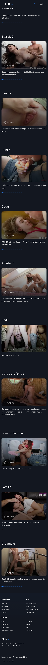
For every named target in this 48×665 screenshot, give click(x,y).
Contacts (4, 612)
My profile (5, 606)
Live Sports (5, 627)
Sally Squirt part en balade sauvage (16, 468)
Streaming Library (7, 630)
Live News (5, 624)
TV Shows (29, 621)
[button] (3, 79)
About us (4, 603)
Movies (28, 624)
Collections (29, 630)
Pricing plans (6, 609)
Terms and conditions (20, 657)
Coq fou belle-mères (10, 355)
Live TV (4, 621)
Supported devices (32, 609)
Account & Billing (31, 603)
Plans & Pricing (30, 606)
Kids (27, 627)
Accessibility (30, 612)
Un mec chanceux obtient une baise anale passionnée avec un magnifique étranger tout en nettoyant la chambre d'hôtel (24, 412)
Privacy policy (6, 657)
